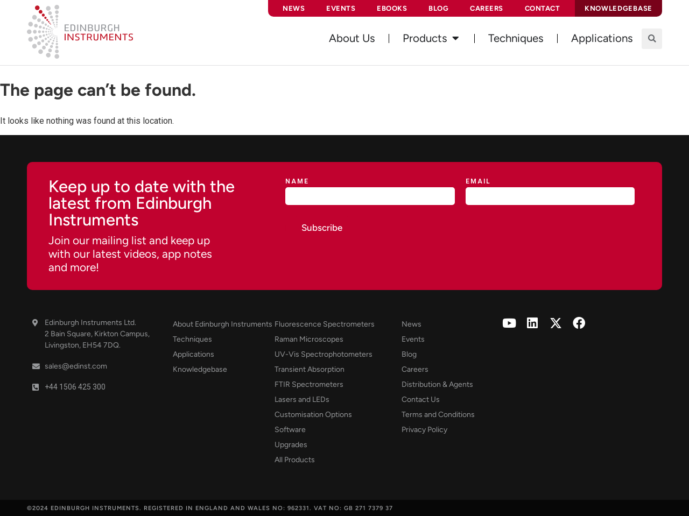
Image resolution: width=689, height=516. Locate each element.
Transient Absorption (309, 369)
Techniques (192, 339)
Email (478, 181)
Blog (438, 8)
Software (290, 429)
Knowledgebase (200, 369)
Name (297, 181)
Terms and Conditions (438, 414)
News (294, 8)
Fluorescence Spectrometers (325, 324)
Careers (486, 8)
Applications (193, 354)
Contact (542, 8)
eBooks (392, 8)
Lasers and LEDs (302, 399)
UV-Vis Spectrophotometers (323, 354)
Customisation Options (313, 414)
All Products (295, 459)
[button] (652, 39)
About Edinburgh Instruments (222, 324)
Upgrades (291, 444)
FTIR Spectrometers (309, 384)
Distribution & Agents (437, 384)
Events (340, 8)
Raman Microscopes (309, 339)
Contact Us (421, 399)
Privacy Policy (424, 429)
